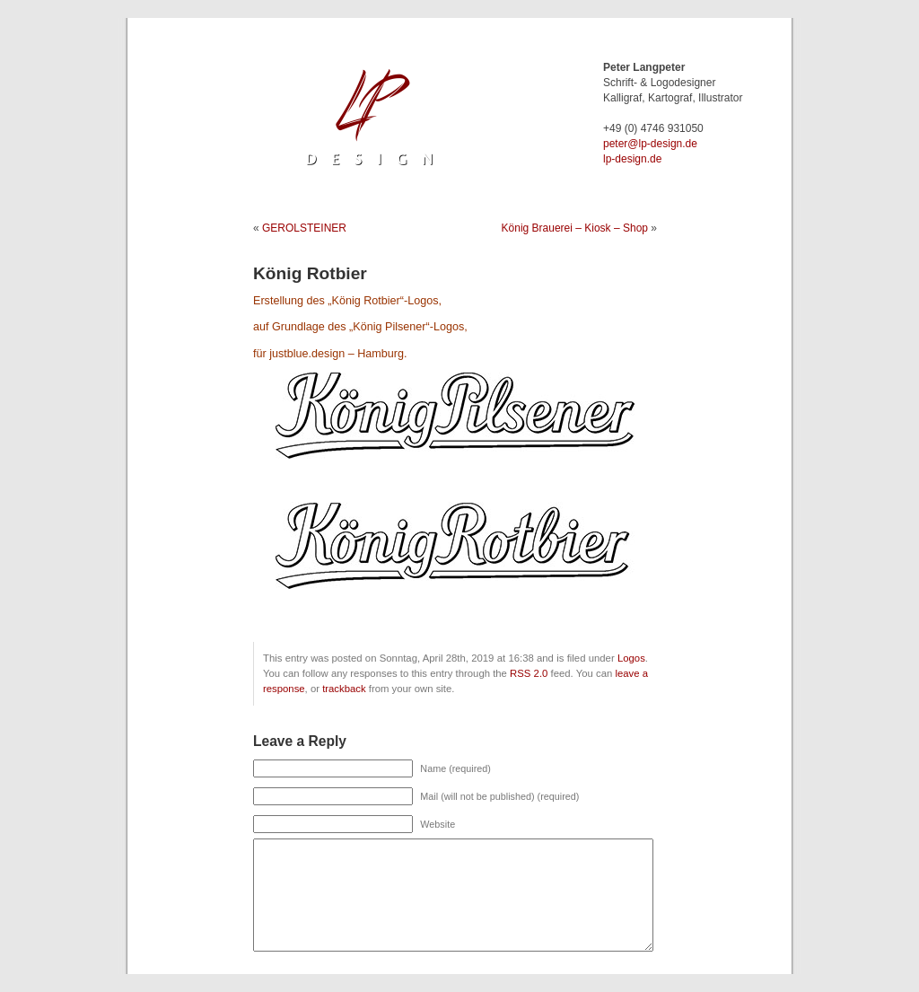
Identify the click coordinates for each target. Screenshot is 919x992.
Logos (631, 658)
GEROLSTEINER (304, 228)
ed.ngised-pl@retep (650, 143)
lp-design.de (632, 159)
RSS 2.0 (528, 673)
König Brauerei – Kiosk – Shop (575, 228)
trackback (343, 688)
